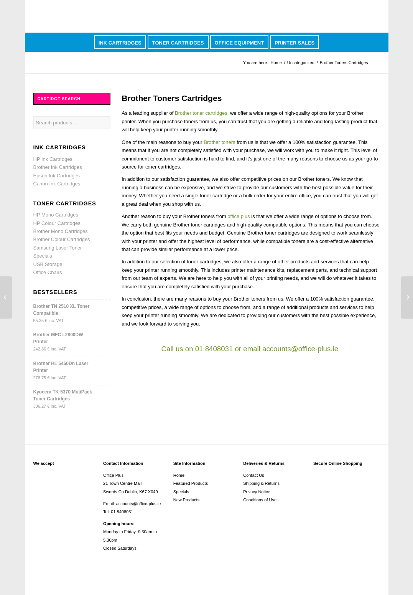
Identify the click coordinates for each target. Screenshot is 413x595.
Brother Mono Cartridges (60, 231)
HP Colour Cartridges (57, 223)
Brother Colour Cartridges (61, 239)
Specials (42, 256)
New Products (186, 499)
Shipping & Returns (261, 483)
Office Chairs (47, 272)
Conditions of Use (259, 499)
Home (275, 62)
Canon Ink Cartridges (57, 184)
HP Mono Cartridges (56, 215)
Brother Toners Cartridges (172, 98)
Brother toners (219, 142)
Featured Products (190, 483)
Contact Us (253, 475)
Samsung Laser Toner (57, 248)
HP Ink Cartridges (52, 159)
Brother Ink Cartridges (57, 167)
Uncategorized (300, 62)
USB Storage (48, 264)
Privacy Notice (256, 491)
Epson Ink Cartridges (56, 175)
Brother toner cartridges (201, 113)
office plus (238, 216)
